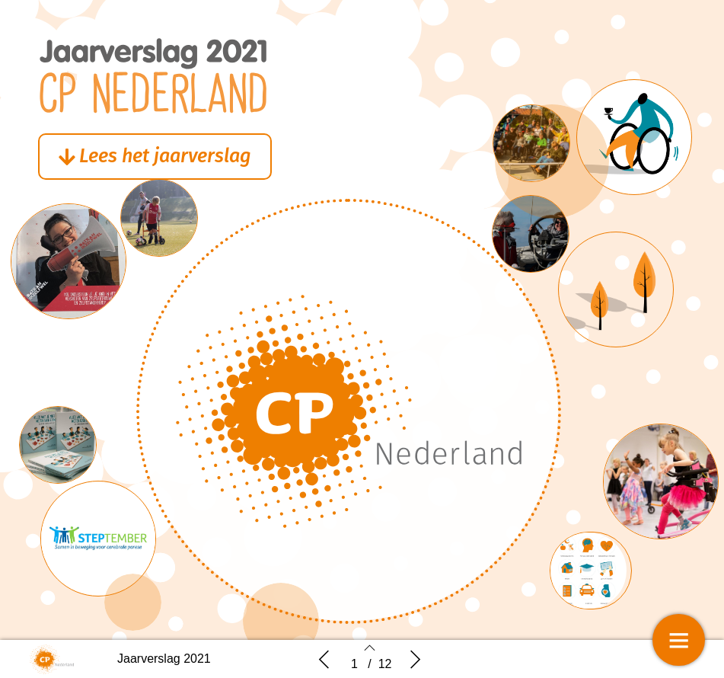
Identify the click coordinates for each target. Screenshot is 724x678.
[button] (167, 157)
